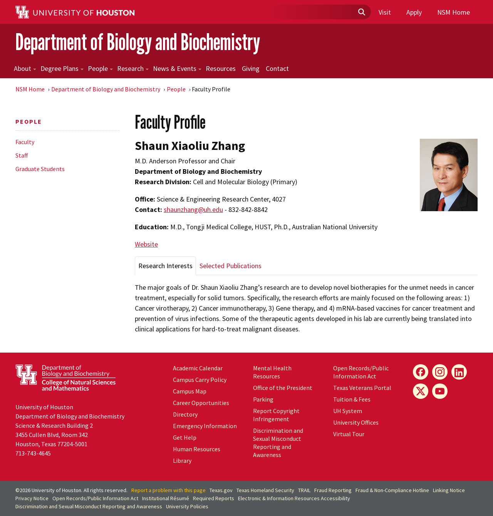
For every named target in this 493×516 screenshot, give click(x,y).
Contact (277, 68)
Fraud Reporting (333, 490)
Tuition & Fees (352, 399)
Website (146, 244)
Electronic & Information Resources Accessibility (294, 498)
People (100, 68)
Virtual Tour (348, 434)
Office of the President (282, 388)
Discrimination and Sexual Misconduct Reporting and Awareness (278, 443)
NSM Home (453, 12)
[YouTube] (440, 391)
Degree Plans (62, 68)
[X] (420, 391)
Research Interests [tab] (165, 265)
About (25, 68)
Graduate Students (40, 169)
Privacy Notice (32, 498)
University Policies (187, 506)
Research (133, 68)
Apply (414, 12)
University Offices (356, 422)
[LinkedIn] (459, 372)
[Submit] (361, 12)
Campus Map (189, 391)
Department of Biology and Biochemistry (137, 42)
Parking (263, 399)
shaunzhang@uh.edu (193, 209)
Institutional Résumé (165, 498)
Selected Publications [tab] (231, 265)
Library (182, 460)
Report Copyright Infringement (276, 415)
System (347, 411)
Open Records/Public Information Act (361, 372)
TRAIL (304, 490)
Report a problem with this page (168, 490)
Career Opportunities (201, 403)
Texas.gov (221, 490)
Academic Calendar (198, 368)
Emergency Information (205, 426)
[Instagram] (440, 372)
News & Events (177, 68)
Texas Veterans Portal (362, 388)
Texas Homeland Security (265, 490)
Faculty (24, 142)
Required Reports (213, 498)
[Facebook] (420, 372)
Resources (221, 68)
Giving (251, 68)
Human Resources (196, 449)
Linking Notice (449, 490)
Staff (21, 155)
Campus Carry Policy (199, 379)
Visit (385, 12)
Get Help (184, 437)
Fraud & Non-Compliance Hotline (392, 490)
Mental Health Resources (272, 372)
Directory (185, 414)
